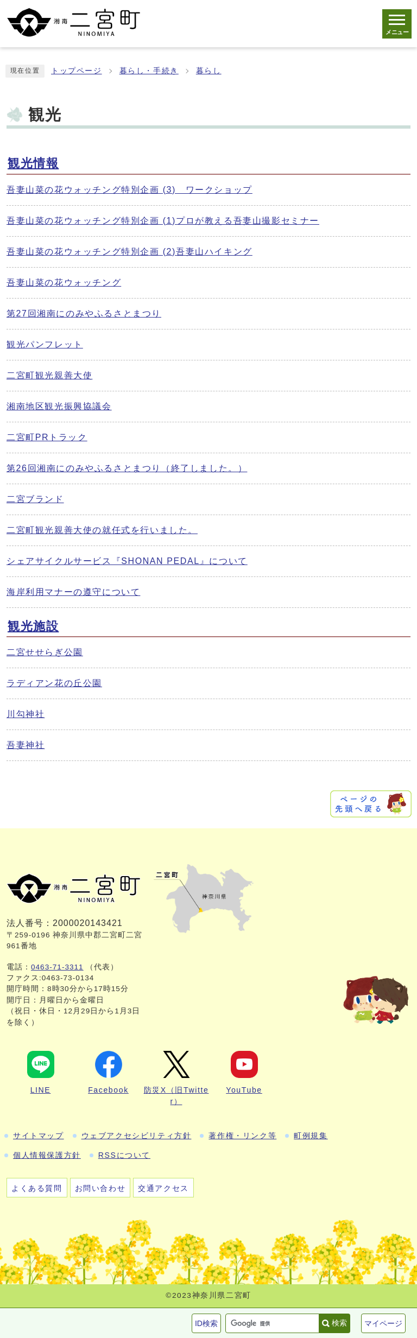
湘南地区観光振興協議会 (59, 406)
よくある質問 (36, 1188)
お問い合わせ (100, 1188)
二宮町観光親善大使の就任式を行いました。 (102, 530)
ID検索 (206, 1323)
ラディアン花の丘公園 (54, 683)
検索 (339, 1322)
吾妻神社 (26, 745)
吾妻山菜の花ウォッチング (64, 282)
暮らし (209, 71)
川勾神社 (26, 714)
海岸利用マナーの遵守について (73, 592)
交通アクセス (163, 1188)
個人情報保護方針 (47, 1155)
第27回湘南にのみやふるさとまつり (84, 313)
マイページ (383, 1323)
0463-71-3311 (57, 967)
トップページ (76, 71)
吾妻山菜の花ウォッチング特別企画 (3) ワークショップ (129, 189)
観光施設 (33, 626)
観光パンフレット (45, 344)
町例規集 (310, 1135)
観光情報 (33, 163)
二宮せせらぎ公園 (45, 652)
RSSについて (124, 1155)
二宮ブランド (35, 499)
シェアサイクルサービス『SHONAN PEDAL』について (127, 561)
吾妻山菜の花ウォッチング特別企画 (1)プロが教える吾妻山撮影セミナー (163, 220)
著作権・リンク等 (242, 1135)
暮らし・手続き (149, 71)
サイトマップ (38, 1135)
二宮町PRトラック (47, 437)
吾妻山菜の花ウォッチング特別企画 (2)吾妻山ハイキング (129, 251)
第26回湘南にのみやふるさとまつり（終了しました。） (127, 468)
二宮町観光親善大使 (49, 375)
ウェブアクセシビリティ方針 (136, 1135)
